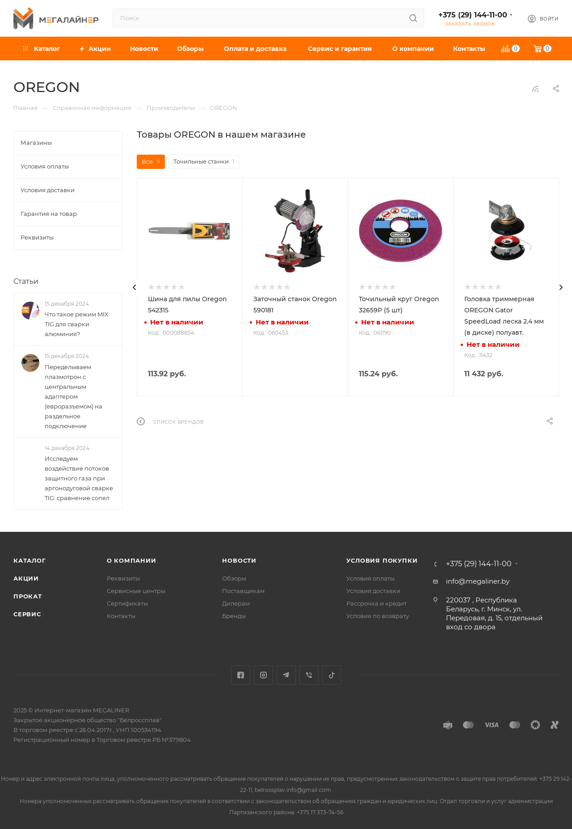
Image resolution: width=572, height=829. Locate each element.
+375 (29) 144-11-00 (472, 15)
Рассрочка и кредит (376, 603)
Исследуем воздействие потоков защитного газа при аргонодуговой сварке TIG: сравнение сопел (79, 478)
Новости (239, 560)
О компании (131, 560)
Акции (26, 578)
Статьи (25, 281)
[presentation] (134, 287)
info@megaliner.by (477, 581)
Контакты (121, 615)
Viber (309, 675)
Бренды (234, 615)
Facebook (240, 675)
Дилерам (236, 603)
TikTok (331, 675)
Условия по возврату (377, 615)
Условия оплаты (370, 578)
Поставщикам (243, 590)
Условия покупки (381, 560)
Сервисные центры (136, 590)
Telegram (286, 675)
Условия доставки (373, 590)
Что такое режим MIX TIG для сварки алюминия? (77, 324)
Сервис (27, 614)
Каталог (29, 560)
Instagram (263, 675)
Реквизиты (123, 578)
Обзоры (234, 578)
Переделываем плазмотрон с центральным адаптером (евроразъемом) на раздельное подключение (73, 396)
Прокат (27, 596)
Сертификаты (127, 603)
